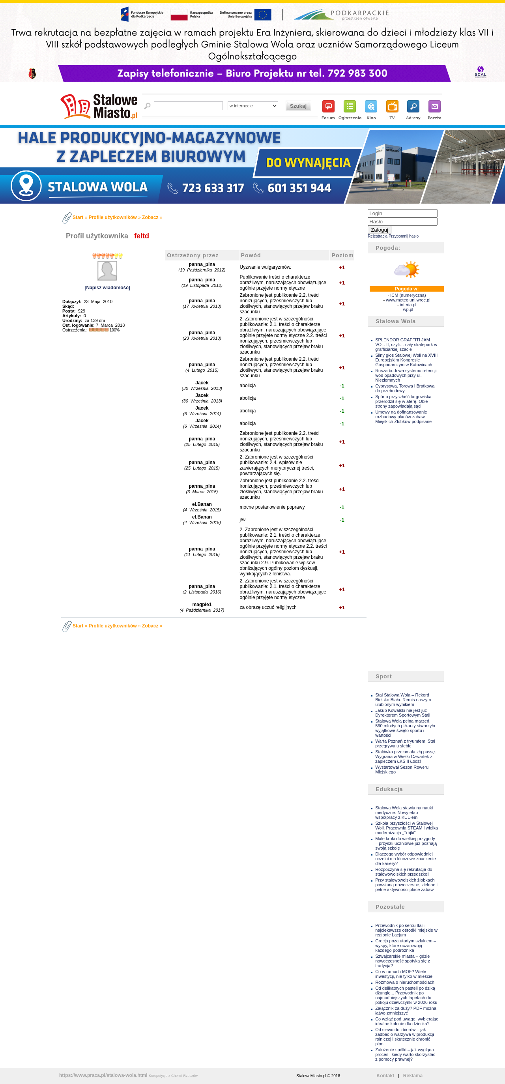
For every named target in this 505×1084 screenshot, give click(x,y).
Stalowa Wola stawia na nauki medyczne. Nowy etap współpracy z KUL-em (404, 812)
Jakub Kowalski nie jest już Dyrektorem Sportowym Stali (402, 712)
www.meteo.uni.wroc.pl (408, 300)
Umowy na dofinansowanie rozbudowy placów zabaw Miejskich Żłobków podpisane (403, 417)
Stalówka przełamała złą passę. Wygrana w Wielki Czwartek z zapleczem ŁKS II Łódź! (405, 756)
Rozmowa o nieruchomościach (404, 982)
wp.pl (408, 309)
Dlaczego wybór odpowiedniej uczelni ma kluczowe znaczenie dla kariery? (405, 859)
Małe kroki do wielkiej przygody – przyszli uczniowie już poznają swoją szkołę (406, 843)
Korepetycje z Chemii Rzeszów (173, 1076)
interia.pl (408, 304)
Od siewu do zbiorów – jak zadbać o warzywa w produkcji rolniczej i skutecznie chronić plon (404, 1036)
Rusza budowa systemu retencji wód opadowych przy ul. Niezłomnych (405, 375)
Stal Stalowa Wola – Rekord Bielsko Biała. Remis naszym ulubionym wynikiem (403, 700)
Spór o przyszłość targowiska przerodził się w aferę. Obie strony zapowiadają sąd (403, 401)
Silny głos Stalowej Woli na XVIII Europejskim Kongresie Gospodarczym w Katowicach (406, 360)
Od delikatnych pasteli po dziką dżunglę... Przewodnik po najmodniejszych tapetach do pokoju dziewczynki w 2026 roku (406, 995)
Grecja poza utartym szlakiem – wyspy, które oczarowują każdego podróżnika (405, 945)
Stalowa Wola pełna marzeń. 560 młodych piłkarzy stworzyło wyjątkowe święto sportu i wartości (405, 728)
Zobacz (150, 217)
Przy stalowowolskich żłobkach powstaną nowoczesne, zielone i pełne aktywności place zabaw (406, 885)
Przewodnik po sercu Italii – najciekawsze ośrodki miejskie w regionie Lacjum (406, 930)
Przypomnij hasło (404, 236)
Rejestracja (377, 236)
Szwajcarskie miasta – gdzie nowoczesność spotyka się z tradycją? (402, 961)
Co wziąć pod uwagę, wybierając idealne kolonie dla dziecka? (406, 1021)
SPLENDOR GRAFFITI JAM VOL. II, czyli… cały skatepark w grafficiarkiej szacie (406, 344)
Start (78, 217)
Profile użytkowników (113, 217)
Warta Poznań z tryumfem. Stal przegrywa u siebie (405, 743)
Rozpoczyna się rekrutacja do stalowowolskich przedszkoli (403, 871)
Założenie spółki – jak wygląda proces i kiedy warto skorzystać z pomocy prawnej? (405, 1054)
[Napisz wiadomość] (107, 287)
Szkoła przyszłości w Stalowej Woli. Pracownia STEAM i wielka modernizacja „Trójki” (406, 828)
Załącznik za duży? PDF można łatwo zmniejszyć (405, 1010)
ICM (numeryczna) (408, 295)
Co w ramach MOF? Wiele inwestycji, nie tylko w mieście (403, 974)
